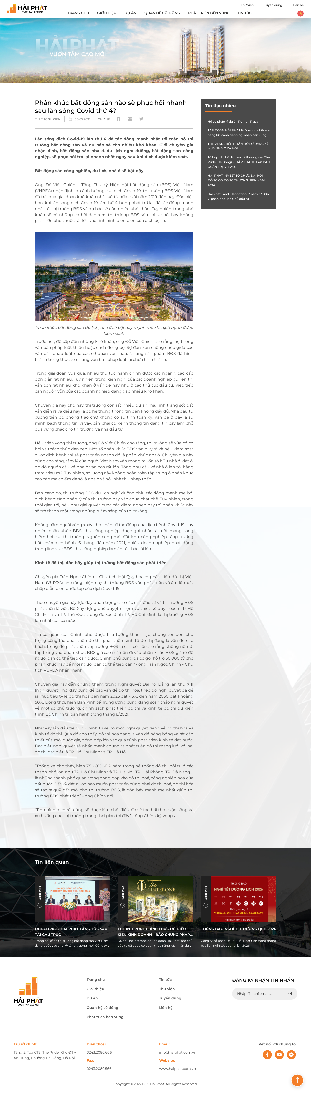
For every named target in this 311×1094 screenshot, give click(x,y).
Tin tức (245, 13)
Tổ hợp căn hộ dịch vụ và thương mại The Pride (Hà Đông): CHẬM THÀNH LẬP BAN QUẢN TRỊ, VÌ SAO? (239, 162)
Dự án (130, 13)
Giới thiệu (106, 13)
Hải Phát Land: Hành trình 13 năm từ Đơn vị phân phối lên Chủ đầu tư (238, 196)
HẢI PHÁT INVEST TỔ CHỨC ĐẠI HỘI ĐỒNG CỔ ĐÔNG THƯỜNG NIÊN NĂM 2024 (236, 180)
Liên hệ (298, 5)
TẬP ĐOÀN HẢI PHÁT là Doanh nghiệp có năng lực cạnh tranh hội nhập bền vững (239, 132)
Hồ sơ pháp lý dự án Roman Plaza (233, 121)
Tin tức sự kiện (48, 119)
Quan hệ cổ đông (162, 13)
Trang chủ (78, 13)
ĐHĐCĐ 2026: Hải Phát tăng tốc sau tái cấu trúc (71, 931)
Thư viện (247, 5)
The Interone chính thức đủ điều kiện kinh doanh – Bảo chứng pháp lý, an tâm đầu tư (154, 931)
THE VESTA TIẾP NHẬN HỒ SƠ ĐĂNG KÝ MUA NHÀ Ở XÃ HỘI (238, 146)
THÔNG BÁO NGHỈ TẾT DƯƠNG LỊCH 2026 (238, 929)
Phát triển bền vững (209, 13)
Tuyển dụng (273, 5)
